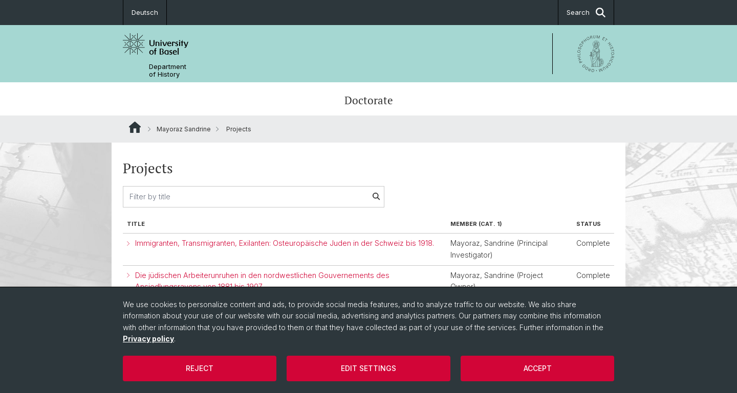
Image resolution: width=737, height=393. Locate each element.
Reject (199, 368)
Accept (538, 368)
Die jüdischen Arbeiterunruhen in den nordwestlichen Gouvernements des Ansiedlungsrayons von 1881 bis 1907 (262, 281)
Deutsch (145, 12)
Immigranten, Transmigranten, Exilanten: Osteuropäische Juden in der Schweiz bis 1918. (284, 243)
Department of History (167, 70)
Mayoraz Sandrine (184, 129)
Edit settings (368, 368)
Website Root (135, 127)
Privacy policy (148, 338)
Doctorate (368, 100)
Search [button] (586, 12)
